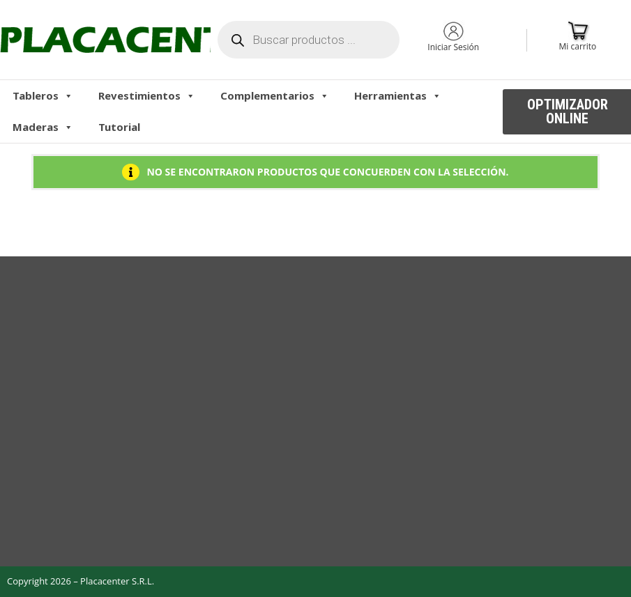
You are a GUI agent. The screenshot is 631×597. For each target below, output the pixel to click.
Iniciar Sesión (453, 47)
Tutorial (119, 127)
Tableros (43, 95)
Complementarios (274, 95)
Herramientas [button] (397, 95)
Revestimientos (146, 95)
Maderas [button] (43, 127)
